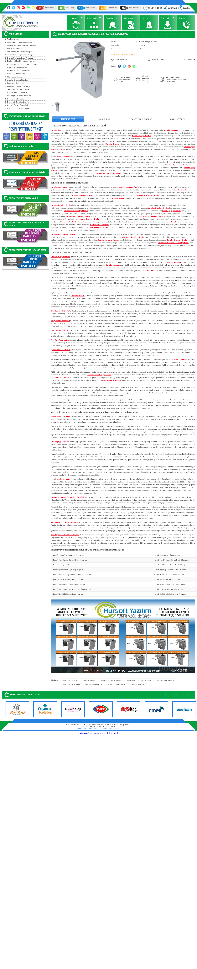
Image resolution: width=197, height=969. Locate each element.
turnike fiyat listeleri (69, 680)
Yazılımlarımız (12, 39)
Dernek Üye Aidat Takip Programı (20, 58)
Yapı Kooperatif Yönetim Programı (20, 52)
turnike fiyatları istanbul (71, 684)
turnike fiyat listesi (88, 680)
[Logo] (21, 23)
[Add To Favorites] (119, 59)
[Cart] (184, 8)
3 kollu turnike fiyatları (116, 684)
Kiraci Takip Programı (15, 48)
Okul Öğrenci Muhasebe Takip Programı (22, 64)
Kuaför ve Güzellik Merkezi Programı (21, 61)
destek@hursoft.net (111, 728)
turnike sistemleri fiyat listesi (111, 680)
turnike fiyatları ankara (165, 680)
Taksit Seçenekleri (141, 119)
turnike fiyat (131, 680)
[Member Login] (170, 8)
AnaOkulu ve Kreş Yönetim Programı (21, 55)
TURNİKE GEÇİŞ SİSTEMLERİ (149, 42)
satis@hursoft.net (97, 728)
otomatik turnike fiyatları (94, 684)
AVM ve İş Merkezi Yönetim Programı (21, 45)
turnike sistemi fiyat (137, 684)
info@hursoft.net (84, 728)
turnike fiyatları (146, 680)
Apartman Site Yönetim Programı (19, 42)
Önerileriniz (177, 119)
